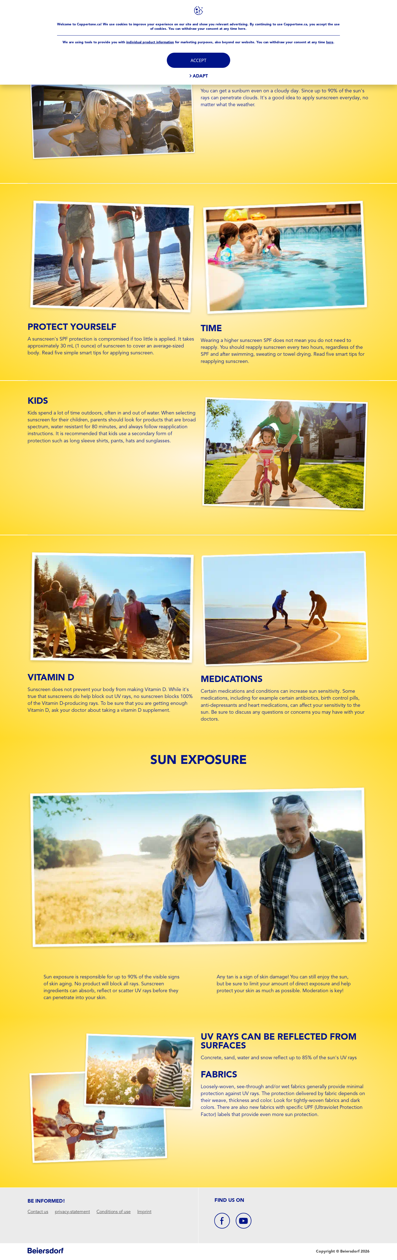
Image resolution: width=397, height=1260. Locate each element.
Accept (198, 60)
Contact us (38, 1211)
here (329, 42)
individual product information (150, 42)
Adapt (200, 76)
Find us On (229, 1200)
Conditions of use (113, 1211)
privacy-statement (72, 1211)
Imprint (144, 1211)
